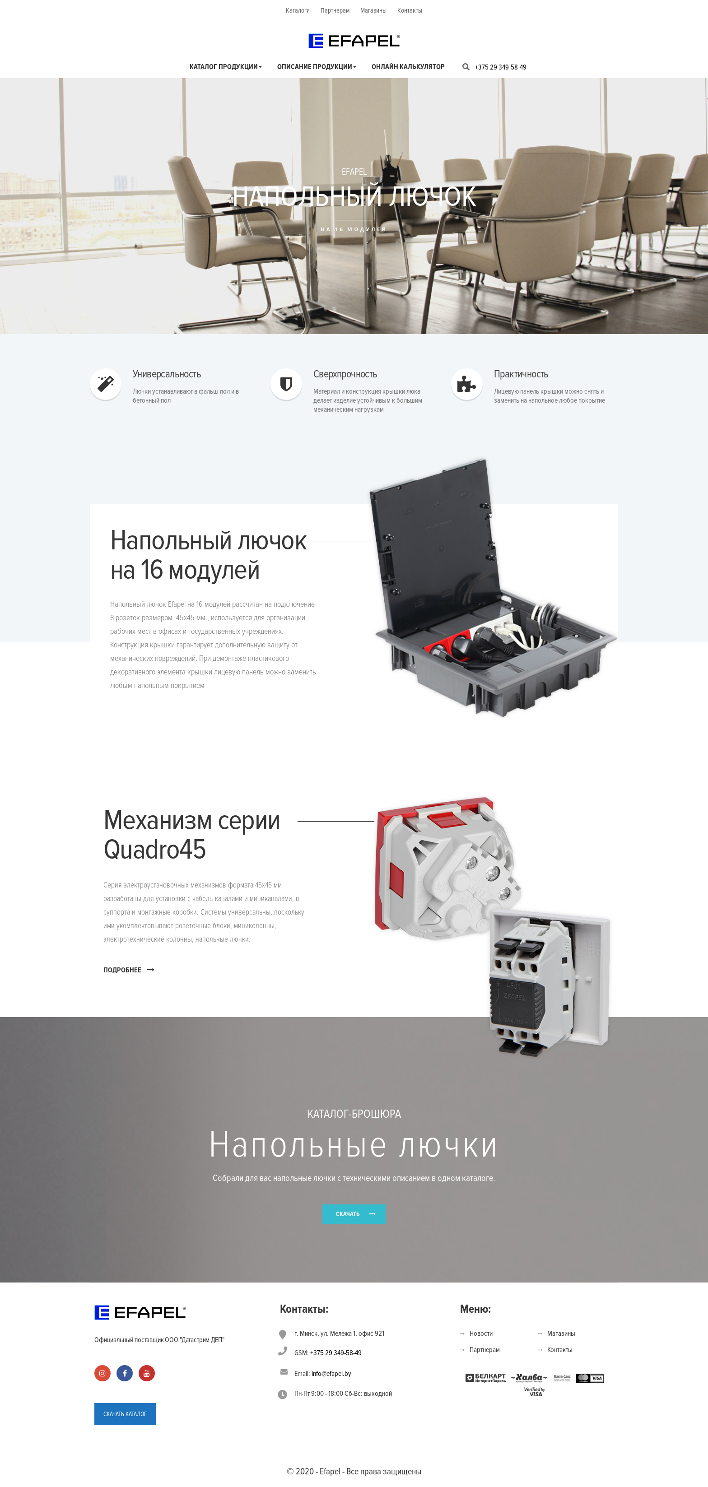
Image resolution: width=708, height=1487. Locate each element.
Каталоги (298, 10)
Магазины (373, 10)
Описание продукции (314, 66)
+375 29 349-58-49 (500, 67)
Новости (481, 1333)
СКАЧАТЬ (347, 1214)
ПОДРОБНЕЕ (128, 969)
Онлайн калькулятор (408, 66)
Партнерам (335, 10)
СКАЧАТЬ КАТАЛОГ (125, 1414)
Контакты (409, 10)
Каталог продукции (224, 66)
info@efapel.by (331, 1373)
